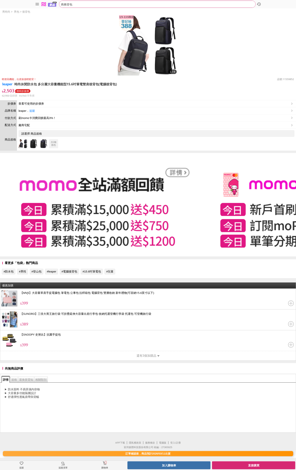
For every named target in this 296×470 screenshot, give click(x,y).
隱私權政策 (135, 442)
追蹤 (32, 110)
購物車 (104, 467)
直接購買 (253, 465)
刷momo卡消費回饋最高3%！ (37, 118)
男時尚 (6, 11)
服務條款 (150, 442)
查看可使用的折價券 (156, 103)
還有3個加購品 (148, 355)
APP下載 (120, 442)
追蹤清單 (63, 467)
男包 (16, 11)
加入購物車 (169, 465)
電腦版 (162, 442)
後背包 (26, 11)
